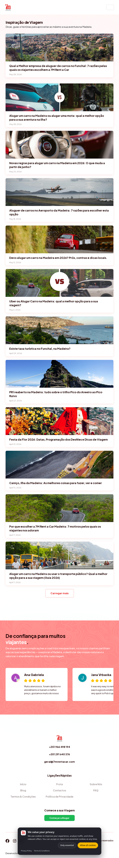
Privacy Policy (26, 851)
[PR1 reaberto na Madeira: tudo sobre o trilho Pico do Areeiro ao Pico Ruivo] (59, 374)
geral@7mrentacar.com (59, 761)
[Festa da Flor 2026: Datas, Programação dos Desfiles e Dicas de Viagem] (59, 421)
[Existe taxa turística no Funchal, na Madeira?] (59, 330)
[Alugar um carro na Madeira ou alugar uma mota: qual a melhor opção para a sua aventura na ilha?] (59, 97)
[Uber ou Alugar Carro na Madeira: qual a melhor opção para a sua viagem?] (59, 283)
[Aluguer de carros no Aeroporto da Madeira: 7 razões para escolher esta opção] (59, 192)
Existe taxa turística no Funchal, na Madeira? (40, 348)
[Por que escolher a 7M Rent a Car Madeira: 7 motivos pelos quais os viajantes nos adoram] (59, 508)
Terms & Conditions (42, 851)
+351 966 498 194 (59, 746)
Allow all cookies (88, 845)
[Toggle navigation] (110, 7)
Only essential (67, 845)
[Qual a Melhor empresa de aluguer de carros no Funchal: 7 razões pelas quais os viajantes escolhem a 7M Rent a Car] (59, 47)
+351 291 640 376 (59, 754)
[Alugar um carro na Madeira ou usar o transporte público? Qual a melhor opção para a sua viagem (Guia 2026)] (59, 555)
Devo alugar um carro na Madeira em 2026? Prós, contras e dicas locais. (58, 257)
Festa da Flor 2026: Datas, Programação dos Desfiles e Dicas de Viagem (58, 439)
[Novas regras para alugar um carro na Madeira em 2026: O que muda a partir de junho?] (59, 145)
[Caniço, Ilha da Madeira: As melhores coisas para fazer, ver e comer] (59, 465)
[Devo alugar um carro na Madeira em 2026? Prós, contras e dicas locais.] (59, 239)
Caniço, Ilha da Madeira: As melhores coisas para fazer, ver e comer (55, 483)
